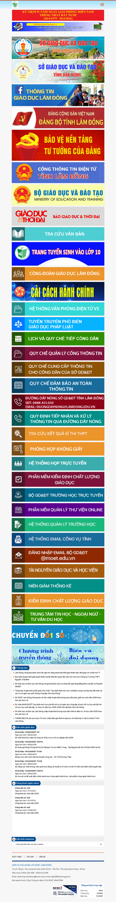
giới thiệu (17, 857)
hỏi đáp (30, 857)
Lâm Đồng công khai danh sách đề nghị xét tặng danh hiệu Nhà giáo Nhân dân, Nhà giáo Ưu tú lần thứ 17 (57, 673)
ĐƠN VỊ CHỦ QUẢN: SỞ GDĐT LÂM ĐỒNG (32, 865)
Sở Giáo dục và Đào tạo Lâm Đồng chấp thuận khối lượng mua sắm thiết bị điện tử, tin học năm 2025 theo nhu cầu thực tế (58, 712)
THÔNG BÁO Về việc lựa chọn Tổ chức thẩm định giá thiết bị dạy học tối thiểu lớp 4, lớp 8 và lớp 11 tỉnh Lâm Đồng (57, 719)
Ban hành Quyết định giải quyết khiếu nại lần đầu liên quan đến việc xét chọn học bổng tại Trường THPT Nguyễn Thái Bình (57, 678)
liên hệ (42, 857)
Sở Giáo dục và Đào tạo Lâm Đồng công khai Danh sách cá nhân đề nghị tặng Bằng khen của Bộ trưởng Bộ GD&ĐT (58, 685)
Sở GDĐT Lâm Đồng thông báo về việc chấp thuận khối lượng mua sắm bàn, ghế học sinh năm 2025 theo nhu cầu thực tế (58, 699)
